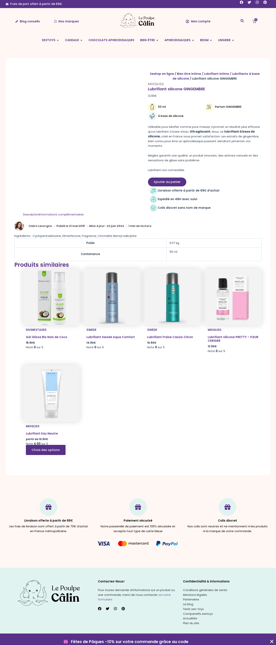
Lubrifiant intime (216, 74)
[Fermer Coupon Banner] (271, 641)
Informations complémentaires (61, 214)
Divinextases (36, 330)
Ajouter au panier (167, 182)
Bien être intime (189, 74)
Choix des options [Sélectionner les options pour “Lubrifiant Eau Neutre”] (46, 450)
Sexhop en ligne (162, 74)
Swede (91, 330)
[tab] (31, 214)
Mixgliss (156, 84)
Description (31, 214)
